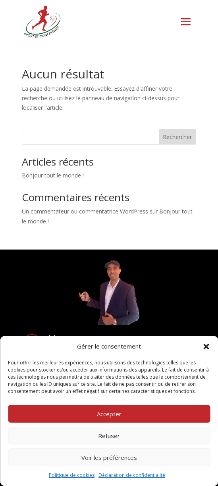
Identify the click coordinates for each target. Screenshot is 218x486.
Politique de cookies (72, 475)
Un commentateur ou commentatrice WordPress (85, 211)
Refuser (109, 436)
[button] (206, 347)
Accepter (109, 414)
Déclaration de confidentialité (131, 475)
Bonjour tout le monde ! (53, 175)
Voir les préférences (109, 457)
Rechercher (177, 137)
